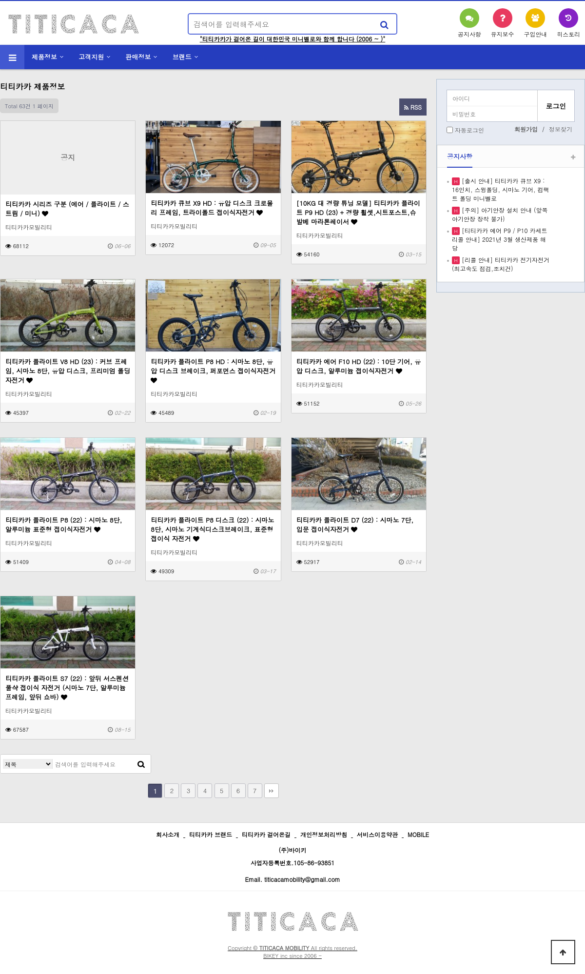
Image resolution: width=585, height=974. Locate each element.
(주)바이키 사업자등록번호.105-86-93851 (293, 856)
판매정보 (138, 56)
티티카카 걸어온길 (266, 834)
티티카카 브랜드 (210, 834)
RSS (413, 107)
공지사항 (459, 156)
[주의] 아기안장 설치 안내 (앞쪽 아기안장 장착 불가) (500, 214)
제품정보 (44, 56)
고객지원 (91, 56)
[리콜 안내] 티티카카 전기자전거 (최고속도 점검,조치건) (500, 264)
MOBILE (418, 834)
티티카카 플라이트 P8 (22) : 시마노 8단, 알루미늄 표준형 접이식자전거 (63, 524)
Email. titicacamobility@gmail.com (292, 879)
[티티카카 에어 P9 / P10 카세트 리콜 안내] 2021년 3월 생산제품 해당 (499, 239)
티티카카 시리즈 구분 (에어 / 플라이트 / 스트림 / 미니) (67, 208)
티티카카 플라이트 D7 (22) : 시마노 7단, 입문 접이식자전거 (355, 524)
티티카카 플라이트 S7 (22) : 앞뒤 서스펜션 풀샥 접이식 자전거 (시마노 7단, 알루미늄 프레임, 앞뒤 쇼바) (67, 687)
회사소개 (167, 834)
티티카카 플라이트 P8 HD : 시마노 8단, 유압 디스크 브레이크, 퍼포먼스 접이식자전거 (213, 370)
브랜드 (182, 56)
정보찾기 (560, 129)
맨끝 (271, 790)
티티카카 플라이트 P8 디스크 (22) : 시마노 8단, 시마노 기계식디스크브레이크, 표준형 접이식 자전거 (212, 529)
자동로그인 (469, 130)
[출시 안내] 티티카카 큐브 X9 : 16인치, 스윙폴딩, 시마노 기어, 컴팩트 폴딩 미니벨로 (500, 189)
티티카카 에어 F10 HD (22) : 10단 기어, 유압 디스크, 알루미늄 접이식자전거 (358, 366)
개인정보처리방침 (323, 834)
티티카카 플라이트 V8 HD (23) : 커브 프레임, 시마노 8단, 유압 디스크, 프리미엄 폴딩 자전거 (67, 371)
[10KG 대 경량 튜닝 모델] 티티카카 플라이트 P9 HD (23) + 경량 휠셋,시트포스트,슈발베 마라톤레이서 (358, 212)
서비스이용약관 (377, 834)
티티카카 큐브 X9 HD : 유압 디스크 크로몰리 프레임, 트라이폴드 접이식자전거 (212, 207)
